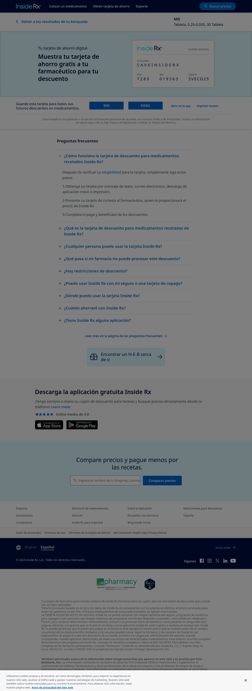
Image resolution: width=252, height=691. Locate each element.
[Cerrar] (245, 686)
